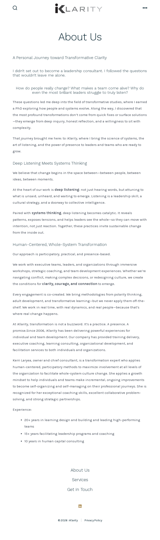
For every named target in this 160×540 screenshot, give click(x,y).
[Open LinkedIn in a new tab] (80, 506)
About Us (80, 470)
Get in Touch (80, 489)
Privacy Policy (93, 520)
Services (80, 479)
